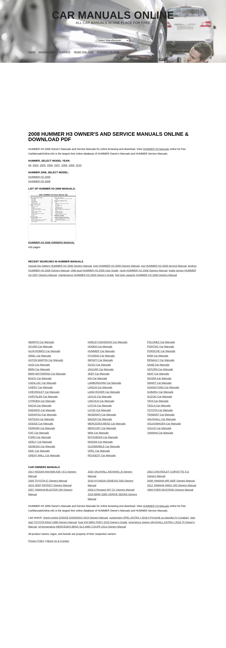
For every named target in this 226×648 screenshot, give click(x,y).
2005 (43, 168)
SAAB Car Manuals (158, 396)
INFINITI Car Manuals (100, 388)
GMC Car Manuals (39, 545)
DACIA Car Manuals (39, 466)
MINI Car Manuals (98, 513)
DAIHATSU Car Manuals (42, 482)
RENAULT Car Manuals (160, 388)
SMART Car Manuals (159, 427)
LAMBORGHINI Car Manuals (104, 427)
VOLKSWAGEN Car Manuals (164, 498)
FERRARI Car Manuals (41, 505)
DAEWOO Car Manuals (41, 474)
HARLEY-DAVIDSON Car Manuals (107, 357)
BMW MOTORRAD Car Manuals (47, 412)
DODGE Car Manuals (40, 498)
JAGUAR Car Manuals (101, 404)
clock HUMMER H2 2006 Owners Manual (143, 285)
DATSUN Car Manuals (41, 490)
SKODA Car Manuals (159, 419)
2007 (57, 168)
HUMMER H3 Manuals (156, 149)
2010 (79, 168)
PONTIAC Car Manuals (160, 365)
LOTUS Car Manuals (100, 466)
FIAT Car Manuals (38, 513)
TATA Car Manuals (157, 459)
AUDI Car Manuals (39, 396)
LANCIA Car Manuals (100, 435)
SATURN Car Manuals (160, 404)
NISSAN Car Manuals (100, 529)
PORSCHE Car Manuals (161, 372)
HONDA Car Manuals (100, 365)
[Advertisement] (113, 89)
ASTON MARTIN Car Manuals (45, 388)
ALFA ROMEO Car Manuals (44, 372)
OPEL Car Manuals (99, 545)
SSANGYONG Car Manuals (163, 435)
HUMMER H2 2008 (39, 184)
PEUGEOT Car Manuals (102, 552)
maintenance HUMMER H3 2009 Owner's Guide (86, 290)
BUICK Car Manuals (40, 419)
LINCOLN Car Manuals (101, 459)
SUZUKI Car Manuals (159, 451)
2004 (35, 168)
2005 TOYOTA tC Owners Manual (47, 580)
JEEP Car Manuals (99, 412)
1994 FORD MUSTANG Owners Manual (170, 596)
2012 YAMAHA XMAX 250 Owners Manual (171, 588)
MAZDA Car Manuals (100, 490)
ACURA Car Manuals (40, 365)
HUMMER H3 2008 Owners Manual (51, 258)
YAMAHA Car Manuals (160, 513)
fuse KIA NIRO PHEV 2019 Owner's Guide (141, 639)
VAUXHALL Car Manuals (161, 490)
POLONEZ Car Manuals (161, 357)
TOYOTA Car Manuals (160, 474)
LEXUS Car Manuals (100, 451)
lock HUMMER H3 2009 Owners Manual (116, 281)
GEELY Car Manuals (40, 529)
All (29, 168)
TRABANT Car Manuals (160, 482)
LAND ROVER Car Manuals (104, 443)
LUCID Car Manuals (99, 474)
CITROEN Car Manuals (41, 459)
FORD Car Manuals (39, 521)
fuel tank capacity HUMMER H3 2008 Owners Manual (146, 290)
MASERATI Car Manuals (102, 482)
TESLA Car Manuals (159, 466)
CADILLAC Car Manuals (42, 427)
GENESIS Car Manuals (41, 537)
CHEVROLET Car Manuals (43, 443)
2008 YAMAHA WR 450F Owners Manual (171, 580)
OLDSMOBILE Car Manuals (104, 537)
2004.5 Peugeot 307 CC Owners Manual (111, 592)
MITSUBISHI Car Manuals (103, 521)
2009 (71, 168)
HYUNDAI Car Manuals (101, 380)
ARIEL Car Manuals (39, 380)
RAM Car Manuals (157, 380)
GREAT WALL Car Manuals (44, 552)
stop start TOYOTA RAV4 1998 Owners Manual (81, 639)
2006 (50, 168)
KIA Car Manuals (97, 419)
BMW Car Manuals (39, 404)
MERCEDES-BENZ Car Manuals (107, 498)
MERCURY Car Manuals (102, 505)
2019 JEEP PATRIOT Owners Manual (50, 588)
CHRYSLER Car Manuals (43, 451)
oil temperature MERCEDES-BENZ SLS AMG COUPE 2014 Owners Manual (144, 644)
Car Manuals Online (113, 15)
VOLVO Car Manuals (159, 505)
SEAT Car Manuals (158, 412)
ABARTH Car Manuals (41, 357)
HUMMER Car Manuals (101, 372)
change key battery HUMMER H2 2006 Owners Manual (60, 281)
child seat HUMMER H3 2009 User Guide (94, 285)
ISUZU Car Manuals (99, 396)
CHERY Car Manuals (40, 435)
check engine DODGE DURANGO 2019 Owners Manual (83, 635)
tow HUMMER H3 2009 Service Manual (163, 281)
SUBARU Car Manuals (160, 443)
